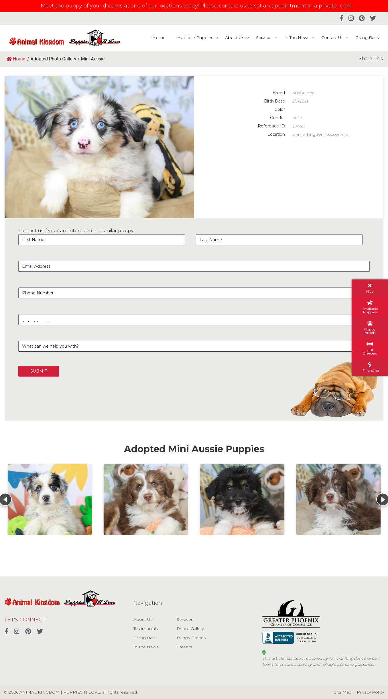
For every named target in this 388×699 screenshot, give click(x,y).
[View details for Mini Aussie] (49, 499)
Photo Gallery (190, 628)
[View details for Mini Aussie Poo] (146, 499)
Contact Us (332, 37)
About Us (234, 37)
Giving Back (367, 37)
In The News (296, 37)
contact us (232, 6)
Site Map (343, 692)
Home (159, 37)
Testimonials (145, 628)
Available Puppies (195, 37)
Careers (184, 646)
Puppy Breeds (191, 637)
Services (264, 37)
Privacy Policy (370, 692)
